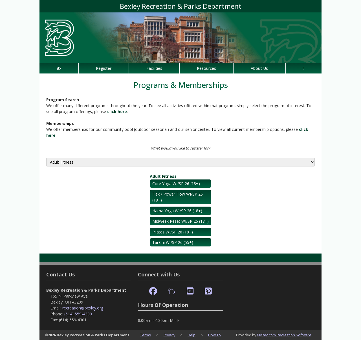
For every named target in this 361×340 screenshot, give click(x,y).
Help (191, 334)
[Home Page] (58, 68)
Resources (206, 68)
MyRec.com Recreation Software (284, 334)
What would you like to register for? (180, 148)
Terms (145, 334)
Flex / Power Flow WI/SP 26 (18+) (177, 197)
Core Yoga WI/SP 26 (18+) (176, 183)
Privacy (169, 334)
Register (103, 68)
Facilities (154, 68)
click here (117, 111)
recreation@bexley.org (82, 308)
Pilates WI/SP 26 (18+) (172, 232)
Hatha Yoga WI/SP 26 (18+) (177, 210)
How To (214, 334)
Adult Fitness (163, 176)
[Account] (304, 68)
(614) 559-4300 (78, 314)
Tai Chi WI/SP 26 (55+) (172, 242)
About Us (259, 68)
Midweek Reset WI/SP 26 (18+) (180, 221)
